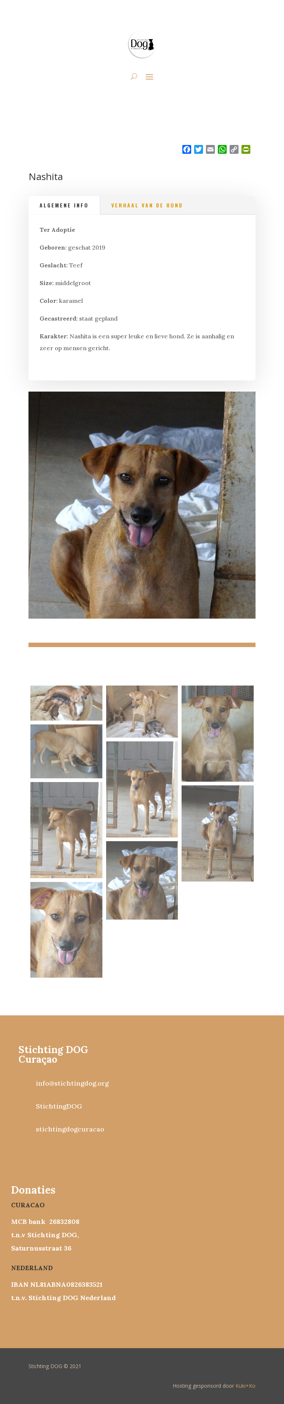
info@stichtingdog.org (72, 1083)
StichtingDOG (59, 1106)
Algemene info (64, 205)
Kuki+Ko (246, 1385)
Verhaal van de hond (147, 205)
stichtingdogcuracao (70, 1129)
